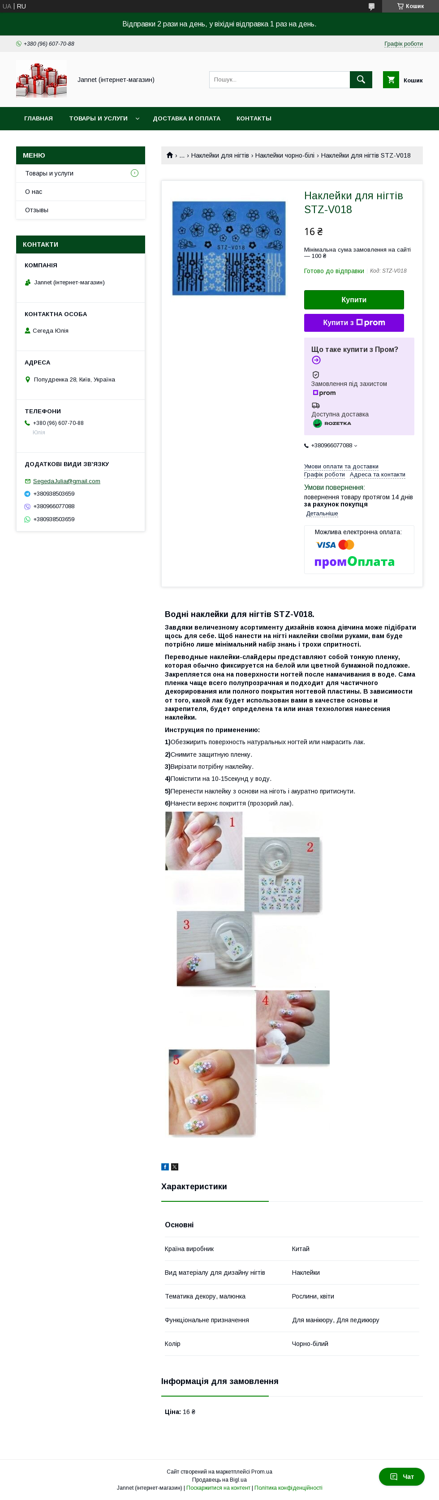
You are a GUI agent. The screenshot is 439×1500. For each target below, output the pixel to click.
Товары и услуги (98, 118)
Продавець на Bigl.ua (219, 1480)
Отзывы (36, 210)
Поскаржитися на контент (218, 1488)
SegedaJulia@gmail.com (66, 481)
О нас (33, 191)
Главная (38, 118)
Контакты (254, 118)
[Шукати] (361, 79)
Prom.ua (261, 1472)
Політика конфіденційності (288, 1488)
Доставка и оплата (186, 118)
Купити (354, 300)
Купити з (354, 323)
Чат (402, 1477)
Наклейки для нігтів (220, 155)
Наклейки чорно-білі (284, 155)
